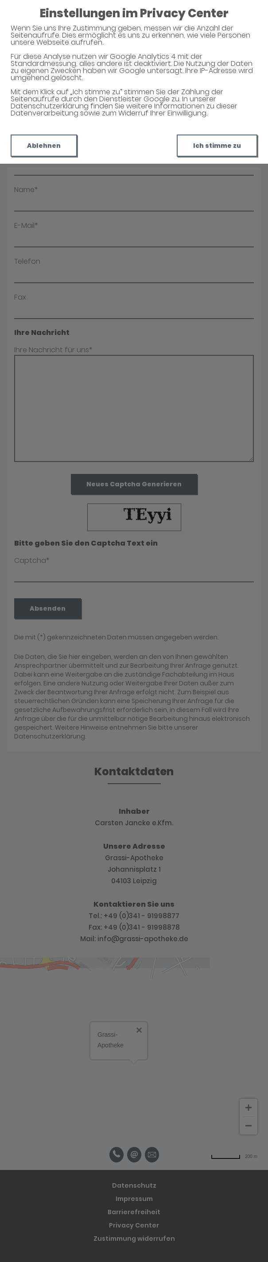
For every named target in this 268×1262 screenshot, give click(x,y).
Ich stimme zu (217, 145)
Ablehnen (44, 145)
